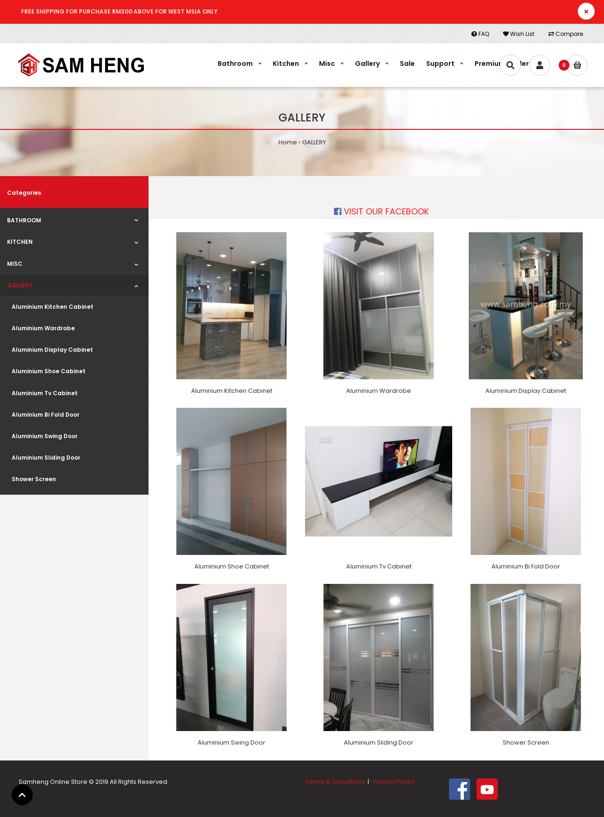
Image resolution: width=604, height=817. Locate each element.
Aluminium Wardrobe (378, 390)
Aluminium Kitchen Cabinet (231, 390)
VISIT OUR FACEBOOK (381, 211)
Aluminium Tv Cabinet (379, 566)
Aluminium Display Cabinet (525, 390)
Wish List (518, 34)
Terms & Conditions (335, 781)
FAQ (480, 34)
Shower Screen (526, 742)
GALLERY (314, 142)
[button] (22, 794)
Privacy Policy (393, 781)
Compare (565, 34)
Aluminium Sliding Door (378, 742)
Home (287, 142)
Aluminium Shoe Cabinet (231, 566)
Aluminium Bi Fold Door (525, 566)
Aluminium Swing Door (231, 742)
